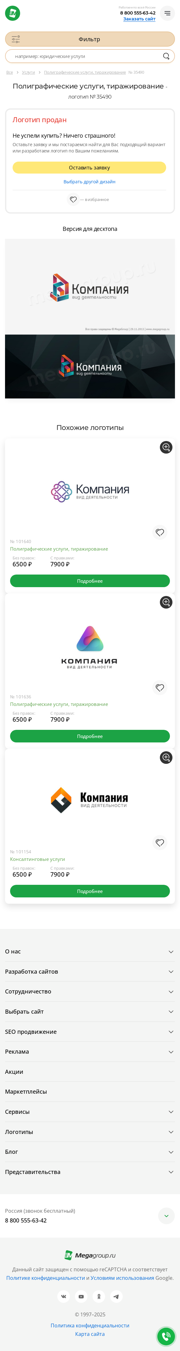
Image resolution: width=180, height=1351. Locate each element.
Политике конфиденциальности (45, 1277)
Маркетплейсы (26, 1091)
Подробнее (90, 581)
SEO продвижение (31, 1031)
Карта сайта (90, 1334)
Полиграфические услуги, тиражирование (59, 549)
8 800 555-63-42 (137, 13)
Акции (14, 1071)
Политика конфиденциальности (90, 1325)
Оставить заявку (89, 167)
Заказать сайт (139, 18)
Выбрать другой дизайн (89, 182)
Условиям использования (123, 1277)
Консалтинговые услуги (37, 859)
